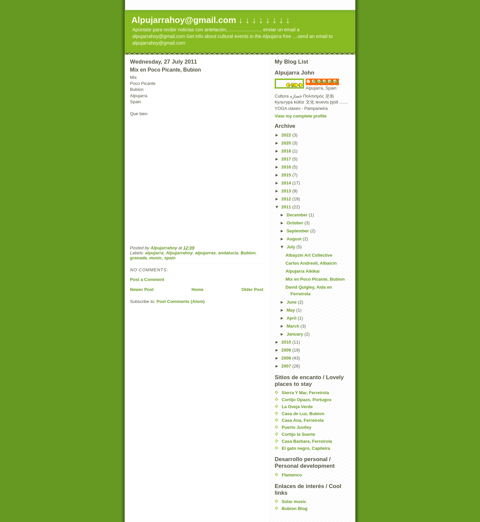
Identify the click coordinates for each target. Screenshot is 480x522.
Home (197, 289)
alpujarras (205, 252)
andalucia (228, 252)
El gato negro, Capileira (306, 448)
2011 (286, 206)
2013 (286, 190)
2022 (286, 134)
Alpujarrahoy (179, 252)
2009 (286, 350)
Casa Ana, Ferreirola (303, 420)
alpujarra (154, 252)
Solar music (294, 501)
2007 (286, 366)
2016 (286, 166)
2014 (286, 182)
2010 (286, 342)
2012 (286, 198)
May (291, 310)
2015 (286, 174)
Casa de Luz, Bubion (303, 413)
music (155, 257)
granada (138, 257)
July (292, 246)
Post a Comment (147, 279)
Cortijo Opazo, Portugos (307, 399)
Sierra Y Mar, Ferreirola (305, 392)
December (298, 214)
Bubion (248, 252)
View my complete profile (301, 116)
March (294, 326)
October (295, 222)
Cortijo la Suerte (298, 434)
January (295, 334)
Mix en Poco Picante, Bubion (315, 279)
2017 (286, 158)
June (292, 302)
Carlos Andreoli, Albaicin (311, 263)
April (292, 318)
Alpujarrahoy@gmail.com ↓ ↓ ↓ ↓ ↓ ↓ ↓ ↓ (210, 20)
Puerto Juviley (296, 427)
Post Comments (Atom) (181, 301)
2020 (286, 142)
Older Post (252, 289)
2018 (286, 150)
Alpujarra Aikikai (302, 271)
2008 (286, 358)
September (298, 230)
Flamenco (292, 474)
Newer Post (142, 289)
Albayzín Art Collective (308, 255)
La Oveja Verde (297, 406)
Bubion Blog (294, 508)
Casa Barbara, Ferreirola (307, 441)
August (295, 238)
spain (170, 257)
